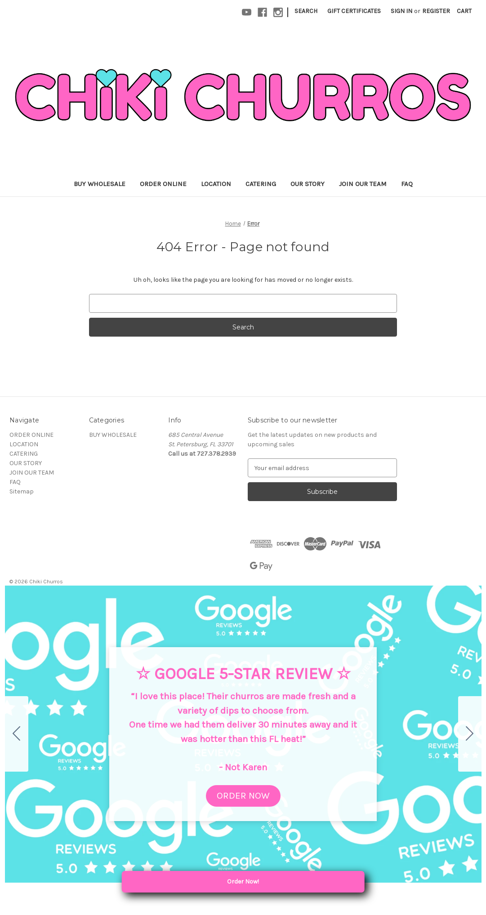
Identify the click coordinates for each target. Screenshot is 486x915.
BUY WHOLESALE (99, 184)
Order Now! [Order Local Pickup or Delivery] (272, 882)
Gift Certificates (354, 11)
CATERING (260, 184)
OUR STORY (307, 184)
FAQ (407, 184)
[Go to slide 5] (16, 734)
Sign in (401, 11)
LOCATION (216, 184)
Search (305, 11)
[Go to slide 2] (470, 734)
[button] (243, 796)
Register (436, 11)
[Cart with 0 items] (464, 11)
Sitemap (21, 491)
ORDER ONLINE (163, 184)
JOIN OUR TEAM (363, 184)
